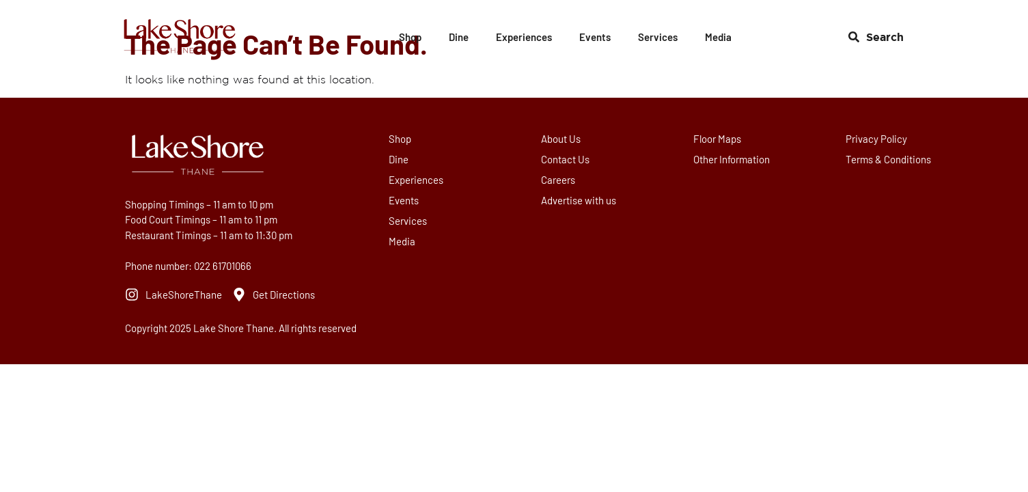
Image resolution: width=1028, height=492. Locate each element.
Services (658, 37)
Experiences (524, 37)
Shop (410, 37)
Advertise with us (579, 200)
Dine (459, 37)
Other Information (733, 159)
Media (718, 37)
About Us (562, 139)
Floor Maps (718, 139)
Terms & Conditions (889, 159)
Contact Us (566, 159)
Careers (559, 180)
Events (595, 37)
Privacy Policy (877, 139)
